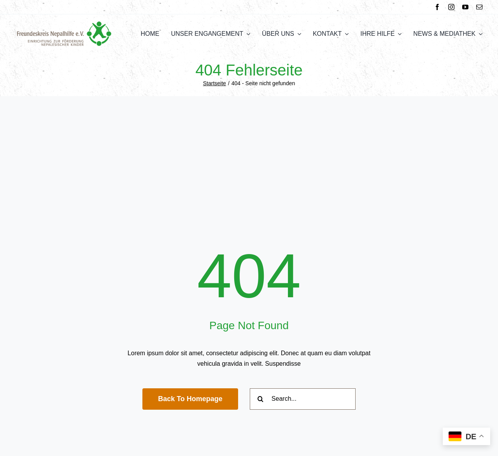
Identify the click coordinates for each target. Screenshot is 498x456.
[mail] (479, 7)
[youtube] (465, 7)
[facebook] (437, 7)
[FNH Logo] (64, 24)
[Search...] (303, 399)
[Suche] (260, 399)
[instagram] (451, 7)
